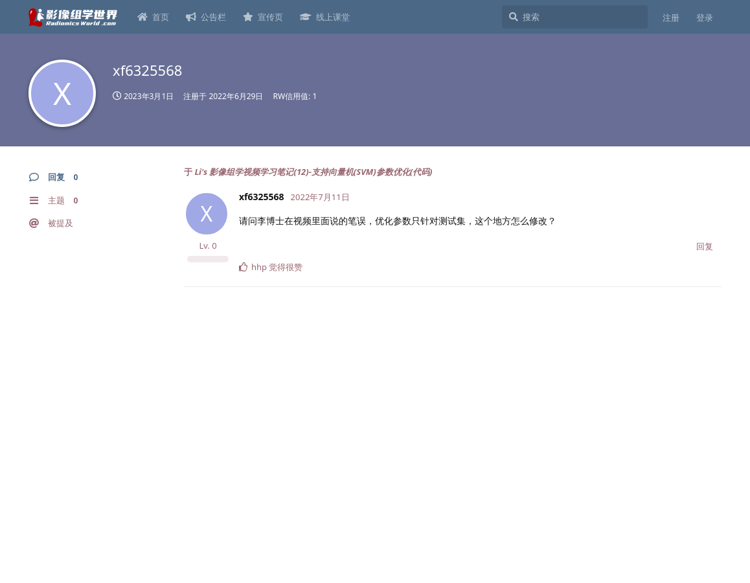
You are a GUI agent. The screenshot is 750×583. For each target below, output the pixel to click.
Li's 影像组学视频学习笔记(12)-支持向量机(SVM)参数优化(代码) (313, 171)
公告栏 (206, 17)
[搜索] (575, 17)
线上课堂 (325, 17)
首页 (153, 17)
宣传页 (263, 17)
